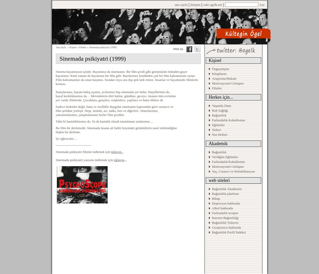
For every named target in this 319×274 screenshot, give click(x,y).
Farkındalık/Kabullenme (228, 162)
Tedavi (216, 130)
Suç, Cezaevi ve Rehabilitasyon (233, 171)
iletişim (195, 5)
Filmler (217, 88)
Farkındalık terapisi (225, 213)
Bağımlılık (219, 115)
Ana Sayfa (61, 47)
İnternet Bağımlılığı (225, 218)
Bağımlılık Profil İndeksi (229, 232)
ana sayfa (181, 5)
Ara (261, 5)
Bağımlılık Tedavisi (225, 223)
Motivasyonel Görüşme (228, 83)
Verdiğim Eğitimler (225, 157)
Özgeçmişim (220, 69)
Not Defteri (219, 134)
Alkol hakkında (222, 208)
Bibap (216, 198)
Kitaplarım (219, 74)
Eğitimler (218, 125)
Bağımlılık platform (225, 194)
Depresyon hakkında (226, 203)
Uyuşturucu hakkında (226, 227)
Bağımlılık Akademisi (227, 189)
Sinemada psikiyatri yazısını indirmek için (90, 160)
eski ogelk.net (212, 5)
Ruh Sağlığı (220, 110)
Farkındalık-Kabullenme (228, 120)
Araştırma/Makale (224, 78)
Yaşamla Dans (221, 106)
